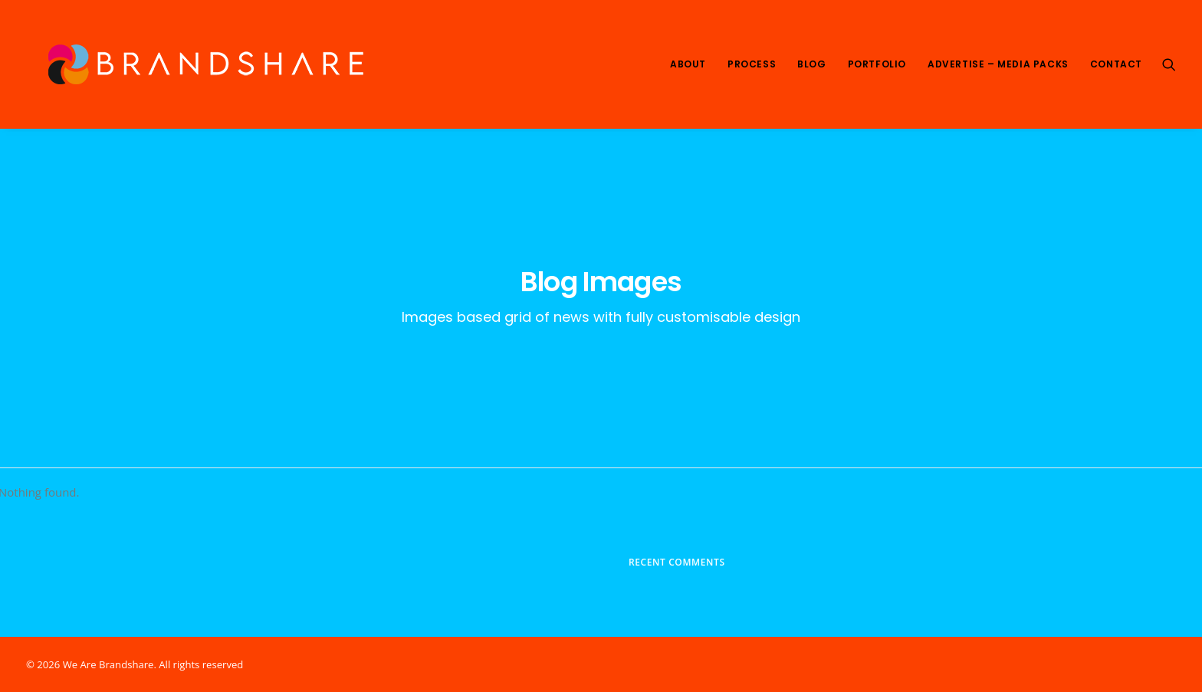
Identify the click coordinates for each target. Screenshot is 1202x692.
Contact (1116, 64)
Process (751, 64)
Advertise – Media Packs (998, 64)
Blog (811, 64)
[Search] (1169, 64)
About (688, 64)
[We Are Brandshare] (200, 64)
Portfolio (877, 64)
